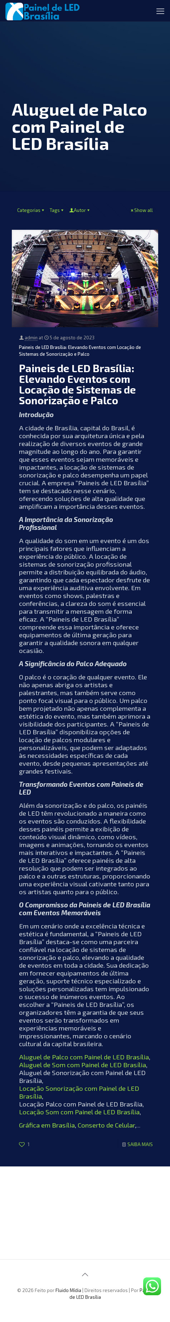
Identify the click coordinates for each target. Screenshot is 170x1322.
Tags (57, 210)
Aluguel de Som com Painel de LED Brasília (82, 1064)
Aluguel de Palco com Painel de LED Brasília (84, 1057)
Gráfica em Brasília (47, 1125)
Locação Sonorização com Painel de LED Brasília (79, 1092)
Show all (141, 210)
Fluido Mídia (68, 1290)
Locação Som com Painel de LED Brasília (79, 1112)
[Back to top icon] (85, 1274)
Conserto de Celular (106, 1125)
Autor (80, 210)
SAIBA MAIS (140, 1144)
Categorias (31, 210)
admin (31, 337)
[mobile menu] (160, 11)
